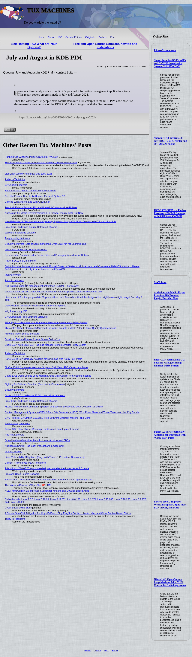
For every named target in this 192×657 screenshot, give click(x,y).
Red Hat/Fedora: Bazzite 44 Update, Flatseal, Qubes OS (35, 196)
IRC (60, 37)
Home (41, 37)
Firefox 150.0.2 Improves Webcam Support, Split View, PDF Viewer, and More (170, 504)
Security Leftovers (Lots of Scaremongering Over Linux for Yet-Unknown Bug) (46, 243)
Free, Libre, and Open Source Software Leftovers (31, 227)
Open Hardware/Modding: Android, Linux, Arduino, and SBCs (37, 440)
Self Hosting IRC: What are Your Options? (34, 45)
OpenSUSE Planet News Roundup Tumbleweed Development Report (42, 429)
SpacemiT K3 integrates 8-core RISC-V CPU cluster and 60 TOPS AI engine (170, 141)
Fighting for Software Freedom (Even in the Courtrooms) (35, 384)
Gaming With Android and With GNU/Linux (27, 201)
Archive (103, 37)
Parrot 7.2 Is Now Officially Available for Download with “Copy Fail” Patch (170, 434)
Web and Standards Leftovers (21, 232)
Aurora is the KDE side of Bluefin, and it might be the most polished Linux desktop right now (53, 291)
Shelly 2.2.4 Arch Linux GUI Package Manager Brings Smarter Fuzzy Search (169, 362)
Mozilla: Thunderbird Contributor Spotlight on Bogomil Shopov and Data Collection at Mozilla (54, 406)
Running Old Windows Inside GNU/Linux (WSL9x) (31, 156)
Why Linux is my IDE (16, 311)
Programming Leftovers (17, 238)
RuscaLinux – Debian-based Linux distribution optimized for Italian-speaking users (48, 479)
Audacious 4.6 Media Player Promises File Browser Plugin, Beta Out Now (169, 295)
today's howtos (13, 274)
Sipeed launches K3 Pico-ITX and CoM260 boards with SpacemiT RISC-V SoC (170, 63)
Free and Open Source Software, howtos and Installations (105, 45)
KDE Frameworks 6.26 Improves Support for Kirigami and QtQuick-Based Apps (47, 490)
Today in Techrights (15, 179)
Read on (10, 129)
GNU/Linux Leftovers (16, 185)
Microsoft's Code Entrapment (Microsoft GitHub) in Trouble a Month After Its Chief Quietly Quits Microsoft (60, 328)
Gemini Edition (73, 37)
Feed (113, 37)
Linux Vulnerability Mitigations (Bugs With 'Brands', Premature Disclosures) (44, 457)
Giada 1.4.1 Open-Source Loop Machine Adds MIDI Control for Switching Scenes (170, 582)
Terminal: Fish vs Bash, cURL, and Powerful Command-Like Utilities (41, 207)
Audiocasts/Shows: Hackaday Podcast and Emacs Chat (34, 445)
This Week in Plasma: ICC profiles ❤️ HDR (28, 485)
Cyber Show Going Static (18, 507)
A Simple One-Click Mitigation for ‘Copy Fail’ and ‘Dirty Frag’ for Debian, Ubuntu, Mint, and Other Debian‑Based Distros (68, 513)
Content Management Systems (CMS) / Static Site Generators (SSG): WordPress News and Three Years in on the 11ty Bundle (72, 412)
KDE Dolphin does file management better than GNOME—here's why (42, 286)
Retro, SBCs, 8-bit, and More (20, 260)
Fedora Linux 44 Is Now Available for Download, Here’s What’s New (41, 162)
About (51, 37)
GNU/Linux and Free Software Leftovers (26, 316)
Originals (90, 37)
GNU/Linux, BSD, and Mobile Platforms (26, 249)
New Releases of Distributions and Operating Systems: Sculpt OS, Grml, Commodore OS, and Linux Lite (60, 221)
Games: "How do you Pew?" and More (25, 462)
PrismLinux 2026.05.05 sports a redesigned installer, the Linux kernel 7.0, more (47, 468)
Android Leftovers (14, 280)
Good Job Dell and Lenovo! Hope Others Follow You (33, 339)
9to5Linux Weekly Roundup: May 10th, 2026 (28, 173)
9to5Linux (160, 282)
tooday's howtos (13, 451)
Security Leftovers (14, 389)
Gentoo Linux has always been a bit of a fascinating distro (35, 305)
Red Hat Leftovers (14, 434)
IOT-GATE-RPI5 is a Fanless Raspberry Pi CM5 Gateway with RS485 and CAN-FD (170, 213)
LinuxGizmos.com (165, 50)
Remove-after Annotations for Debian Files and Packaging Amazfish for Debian (47, 255)
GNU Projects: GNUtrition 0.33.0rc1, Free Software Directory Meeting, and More (47, 417)
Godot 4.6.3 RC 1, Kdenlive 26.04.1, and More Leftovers (35, 395)
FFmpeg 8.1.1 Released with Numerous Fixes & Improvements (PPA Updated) (46, 322)
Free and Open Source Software (22, 333)
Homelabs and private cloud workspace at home (30, 190)
